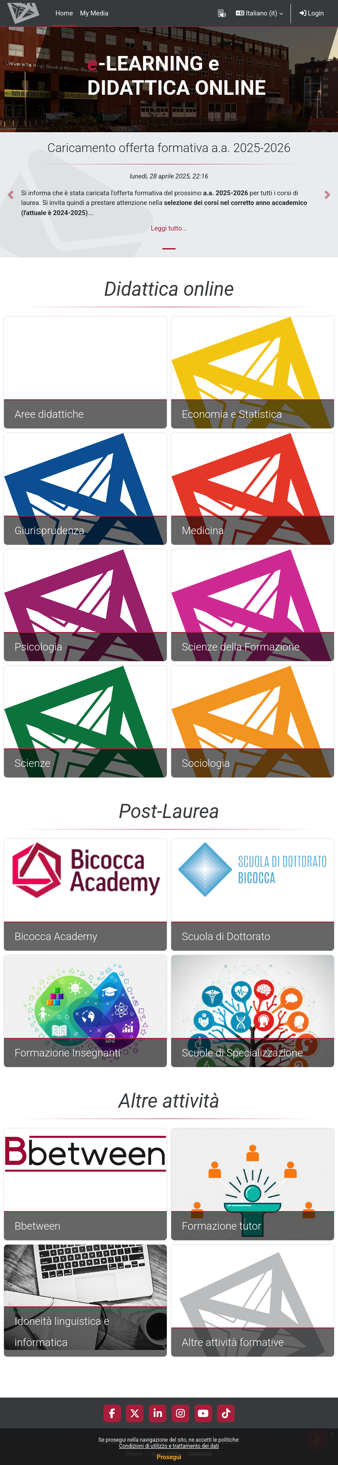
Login (312, 13)
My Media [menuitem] (94, 13)
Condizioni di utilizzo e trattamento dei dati (169, 1446)
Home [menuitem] (64, 13)
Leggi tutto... (169, 228)
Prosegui (169, 1457)
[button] (259, 13)
